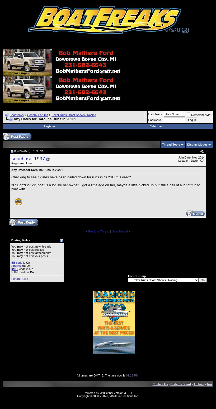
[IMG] (14, 269)
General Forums (37, 115)
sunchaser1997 (28, 158)
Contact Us (160, 384)
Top (209, 384)
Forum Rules (19, 278)
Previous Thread (99, 231)
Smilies (16, 265)
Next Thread (120, 231)
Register (49, 126)
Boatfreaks (17, 115)
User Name (155, 114)
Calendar (155, 126)
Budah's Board (180, 384)
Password (154, 120)
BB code (16, 262)
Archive (199, 384)
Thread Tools (171, 144)
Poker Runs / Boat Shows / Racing (73, 115)
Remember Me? (199, 115)
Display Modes (197, 144)
